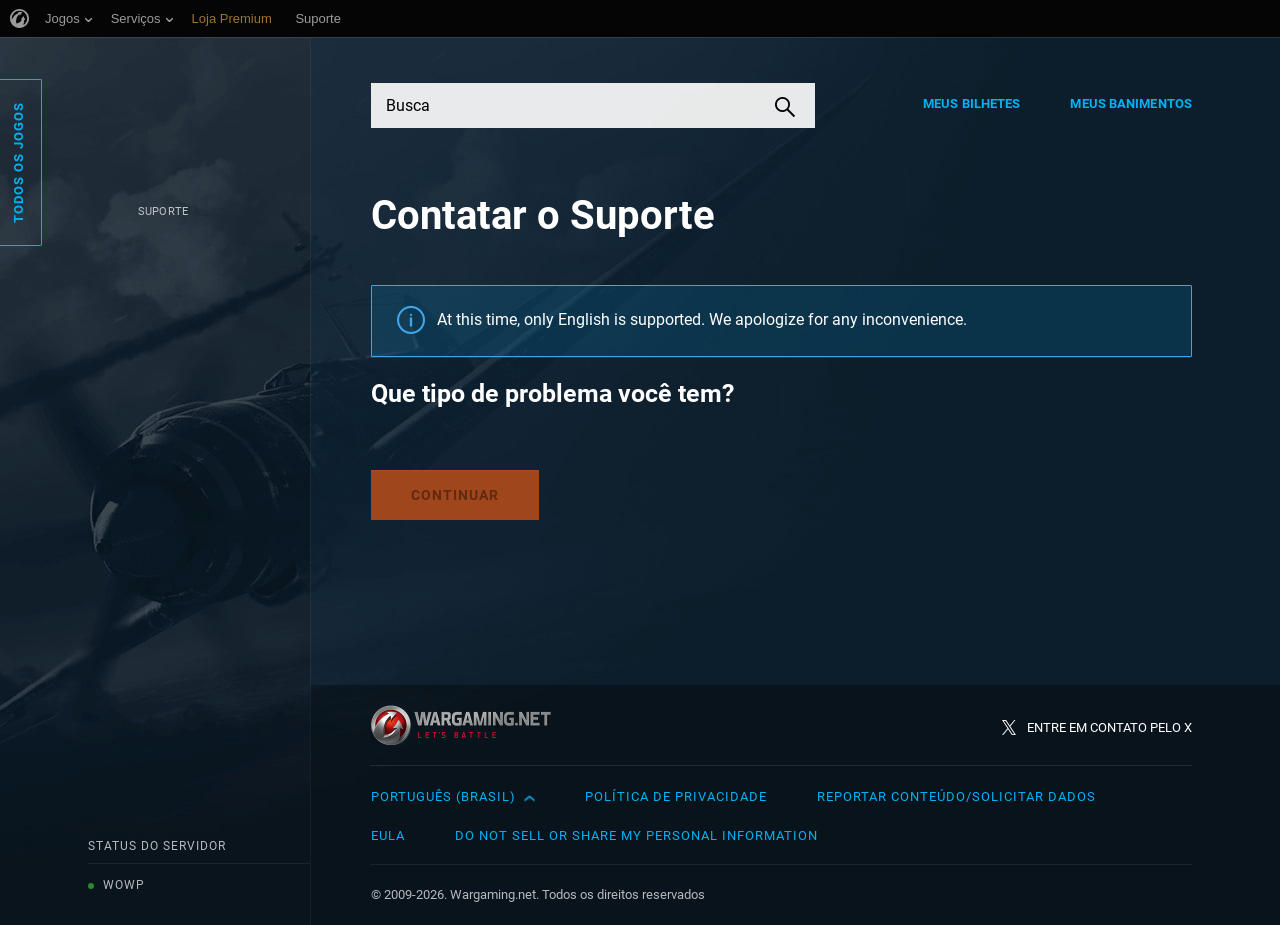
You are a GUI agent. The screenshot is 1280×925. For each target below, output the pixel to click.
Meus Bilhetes (971, 103)
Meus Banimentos (1131, 103)
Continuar (455, 495)
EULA (388, 835)
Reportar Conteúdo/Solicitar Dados (956, 796)
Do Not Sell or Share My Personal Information (636, 835)
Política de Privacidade (676, 796)
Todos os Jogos (18, 162)
